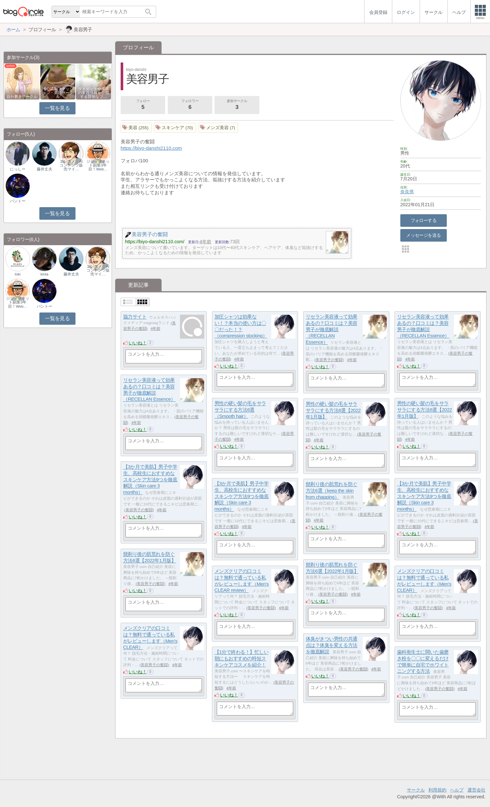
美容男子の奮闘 (329, 360)
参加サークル (237, 105)
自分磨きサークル (21, 97)
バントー (17, 201)
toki (18, 274)
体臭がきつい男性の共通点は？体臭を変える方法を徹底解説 (331, 645)
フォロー (143, 105)
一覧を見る (57, 108)
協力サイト (135, 317)
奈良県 (407, 191)
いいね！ (138, 342)
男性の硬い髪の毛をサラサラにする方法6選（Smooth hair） (240, 410)
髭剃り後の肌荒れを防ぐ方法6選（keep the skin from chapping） (331, 491)
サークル (416, 790)
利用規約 (437, 790)
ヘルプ (457, 790)
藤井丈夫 (44, 169)
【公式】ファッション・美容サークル (57, 93)
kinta (44, 274)
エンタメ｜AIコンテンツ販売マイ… (71, 165)
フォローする (424, 220)
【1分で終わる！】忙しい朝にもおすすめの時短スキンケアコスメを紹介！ (242, 658)
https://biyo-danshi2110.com (151, 148)
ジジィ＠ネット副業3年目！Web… (98, 165)
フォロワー (190, 105)
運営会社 (476, 790)
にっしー (17, 169)
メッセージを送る (423, 235)
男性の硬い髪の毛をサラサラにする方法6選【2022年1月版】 (424, 410)
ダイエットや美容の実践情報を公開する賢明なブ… (93, 93)
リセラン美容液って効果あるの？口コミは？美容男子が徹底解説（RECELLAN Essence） (331, 329)
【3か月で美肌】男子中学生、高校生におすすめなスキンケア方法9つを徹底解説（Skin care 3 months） (150, 479)
